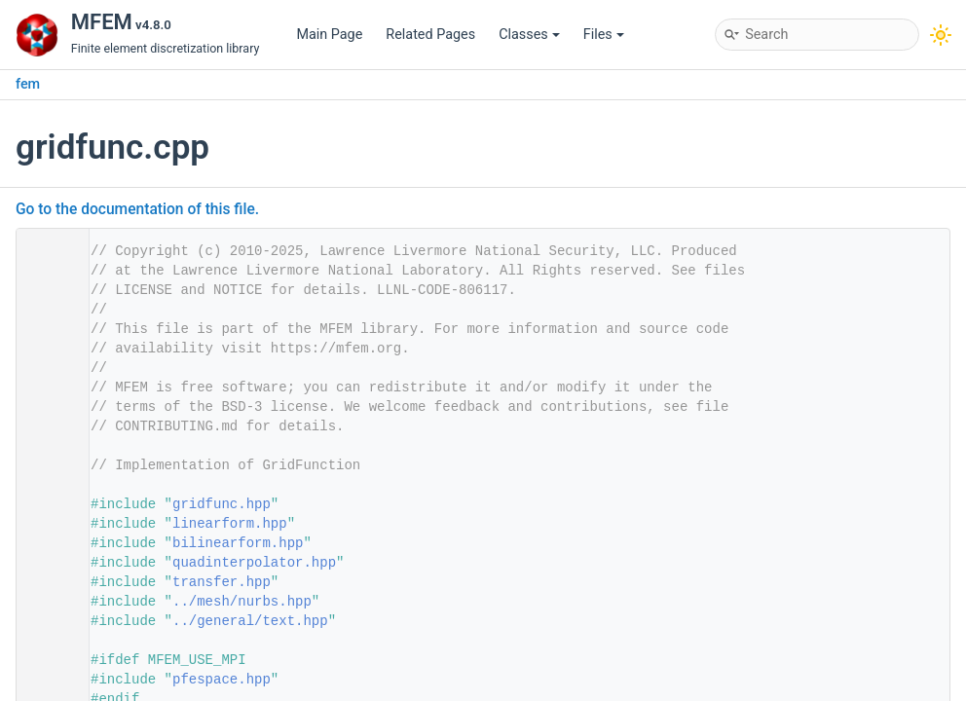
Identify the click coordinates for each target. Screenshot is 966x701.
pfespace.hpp (221, 679)
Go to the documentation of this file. (137, 209)
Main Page (329, 34)
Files (603, 34)
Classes (529, 34)
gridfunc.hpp (221, 504)
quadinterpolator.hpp (254, 563)
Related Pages (430, 34)
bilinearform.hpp (237, 543)
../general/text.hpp (250, 621)
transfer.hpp (221, 582)
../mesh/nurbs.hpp (242, 601)
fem (28, 84)
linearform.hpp (229, 524)
